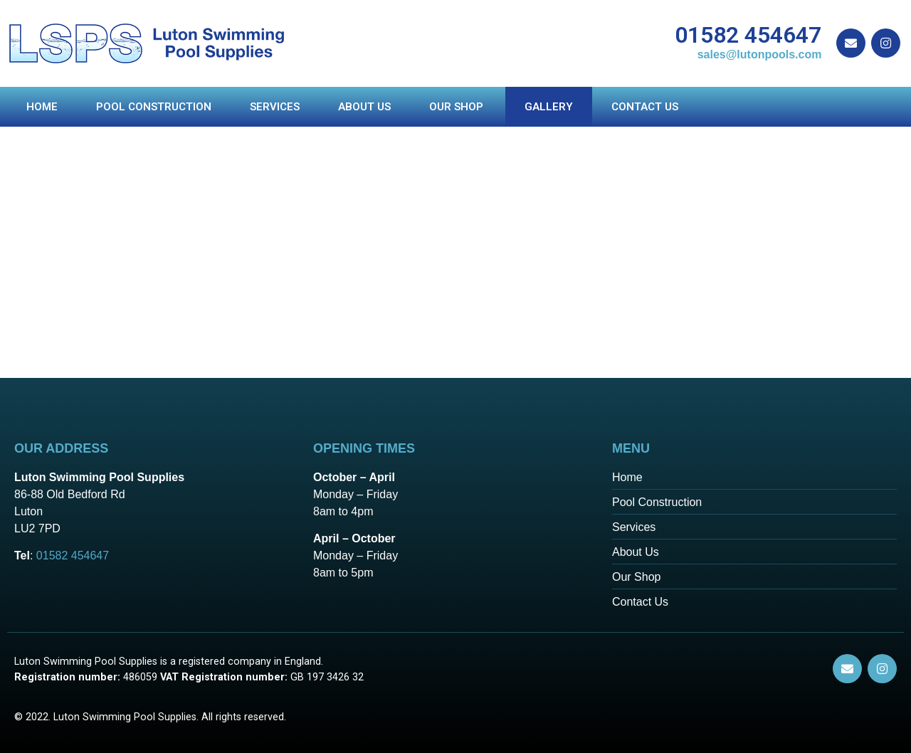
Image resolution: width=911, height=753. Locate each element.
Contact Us (644, 106)
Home (42, 106)
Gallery (549, 106)
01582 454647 (748, 34)
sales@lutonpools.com (759, 54)
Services (275, 106)
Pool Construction (153, 106)
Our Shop (457, 106)
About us (364, 106)
